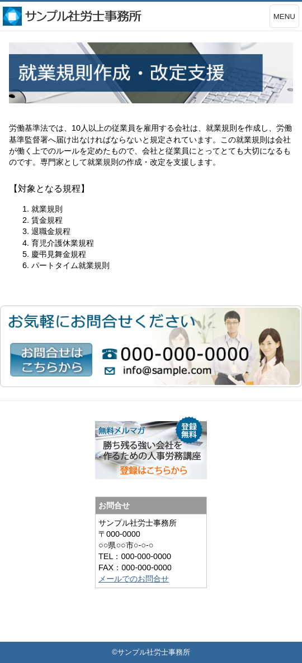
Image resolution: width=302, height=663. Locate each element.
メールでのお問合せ (133, 578)
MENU (284, 16)
